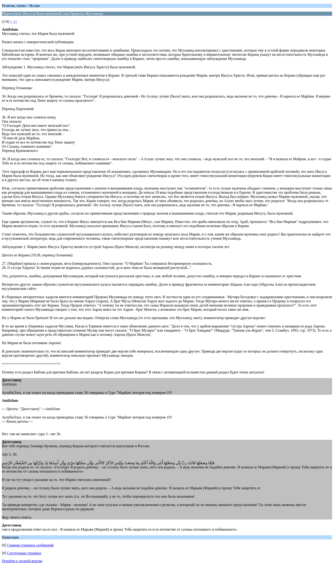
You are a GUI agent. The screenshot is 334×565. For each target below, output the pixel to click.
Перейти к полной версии (22, 561)
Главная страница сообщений (30, 545)
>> (15, 21)
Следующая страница (24, 553)
